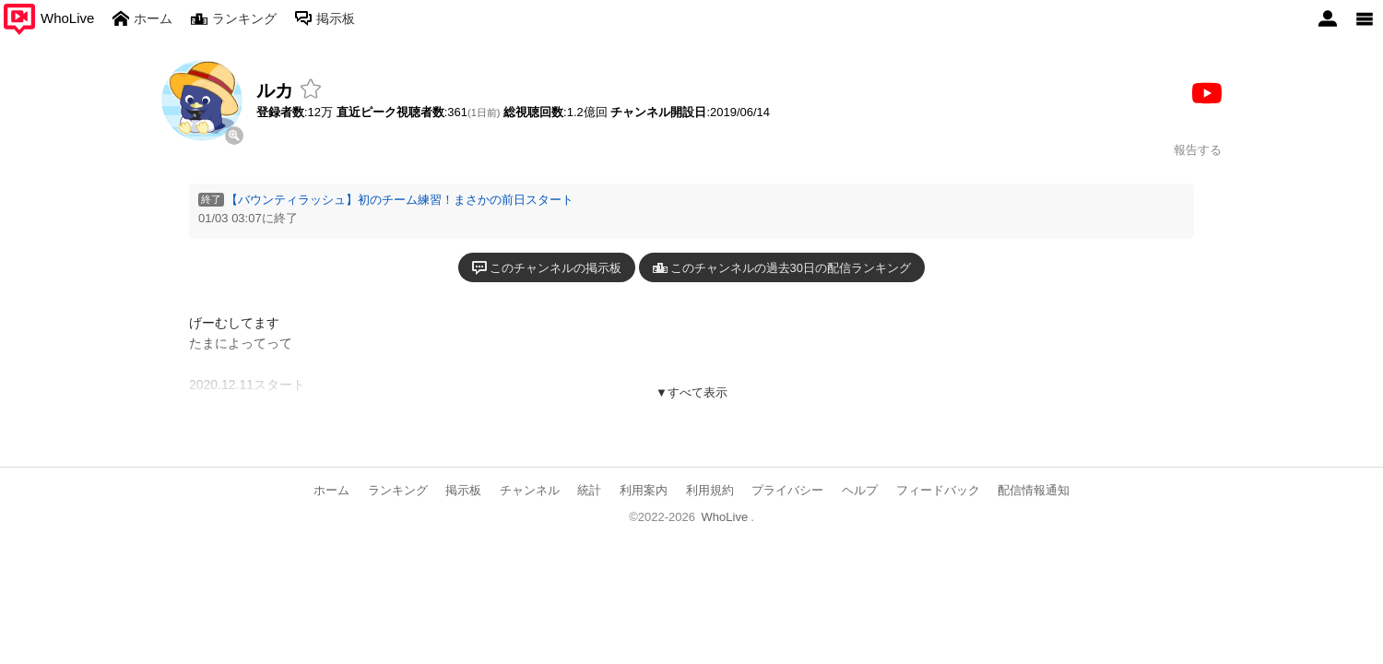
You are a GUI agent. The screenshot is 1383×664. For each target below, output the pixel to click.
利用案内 (644, 490)
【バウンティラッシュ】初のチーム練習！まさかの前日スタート (399, 200)
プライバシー (787, 490)
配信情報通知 (1034, 490)
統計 (589, 490)
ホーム (331, 490)
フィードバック (938, 490)
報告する (1198, 150)
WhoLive (725, 517)
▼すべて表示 (691, 392)
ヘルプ (860, 490)
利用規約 (710, 490)
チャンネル (530, 490)
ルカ (274, 90)
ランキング (398, 490)
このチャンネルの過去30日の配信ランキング (782, 267)
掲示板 (463, 490)
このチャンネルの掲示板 (546, 267)
